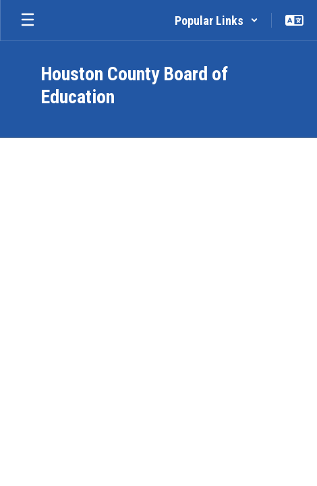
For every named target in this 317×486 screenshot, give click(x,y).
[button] (216, 20)
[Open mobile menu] (28, 20)
